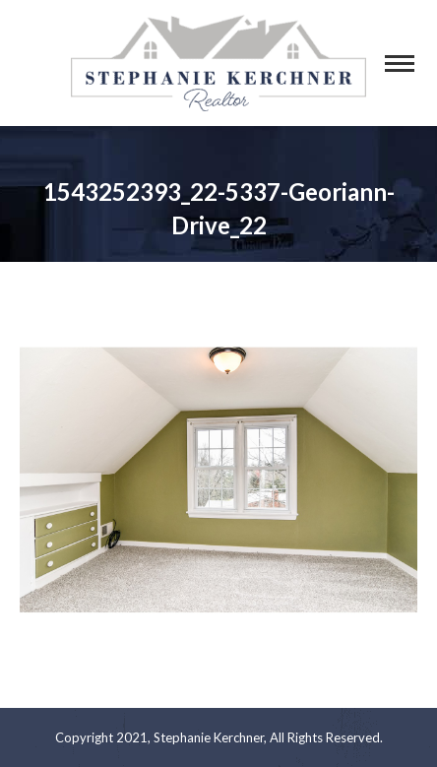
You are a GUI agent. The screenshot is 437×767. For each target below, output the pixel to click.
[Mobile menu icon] (399, 63)
